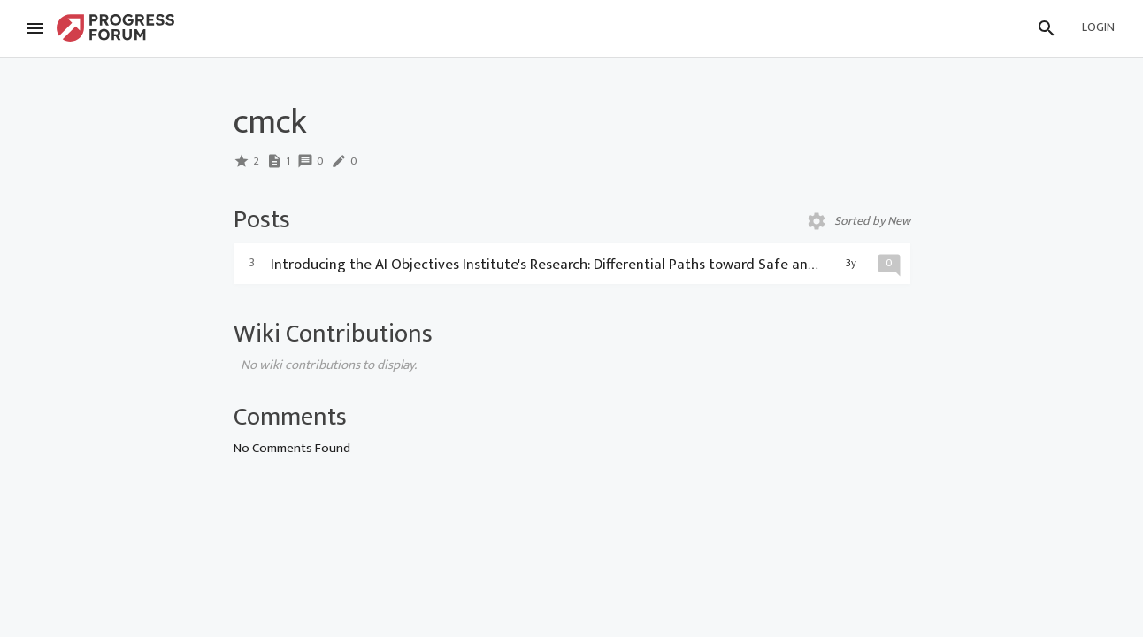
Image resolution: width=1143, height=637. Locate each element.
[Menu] (35, 28)
